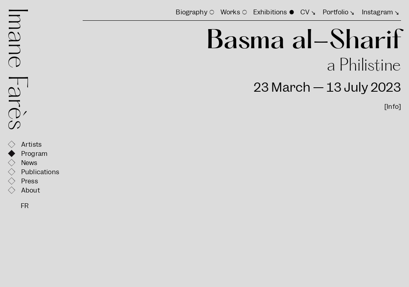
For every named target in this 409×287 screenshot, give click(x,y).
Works (230, 12)
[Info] (392, 106)
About (30, 190)
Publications (40, 172)
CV (305, 12)
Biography (191, 12)
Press (29, 181)
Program (34, 153)
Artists (31, 144)
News (29, 163)
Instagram (377, 12)
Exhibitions (270, 12)
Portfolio (335, 12)
